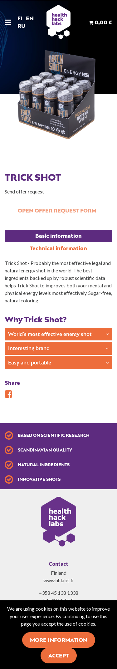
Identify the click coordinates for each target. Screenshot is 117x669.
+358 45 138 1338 (58, 593)
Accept (58, 655)
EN (30, 18)
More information (58, 640)
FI (19, 18)
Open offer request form (57, 211)
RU (21, 26)
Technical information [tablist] (58, 248)
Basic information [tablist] (58, 236)
